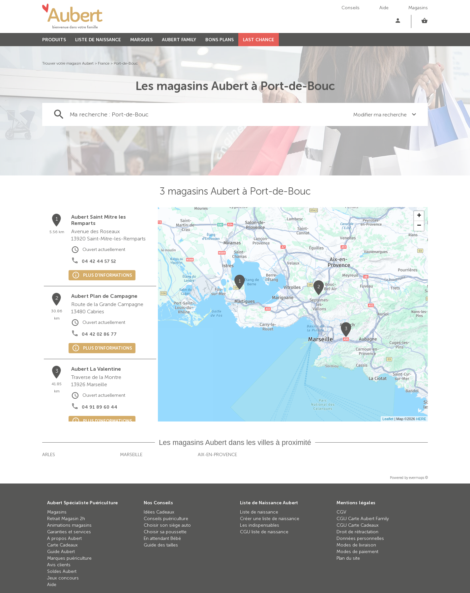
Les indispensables (259, 525)
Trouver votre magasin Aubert (68, 63)
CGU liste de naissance (264, 532)
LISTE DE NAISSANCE (98, 40)
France (103, 63)
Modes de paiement (357, 551)
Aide (384, 8)
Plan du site (348, 558)
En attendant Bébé (162, 538)
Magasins (418, 8)
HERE (421, 419)
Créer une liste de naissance (269, 518)
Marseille (131, 454)
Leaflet (387, 419)
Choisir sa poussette (165, 532)
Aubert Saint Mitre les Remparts (98, 220)
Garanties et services (69, 532)
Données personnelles (360, 538)
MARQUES (141, 40)
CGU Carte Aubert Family (363, 518)
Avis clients (59, 565)
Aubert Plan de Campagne (104, 296)
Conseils (350, 8)
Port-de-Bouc (126, 63)
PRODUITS (54, 40)
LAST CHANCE (258, 40)
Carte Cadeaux (62, 545)
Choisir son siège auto (167, 525)
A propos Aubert (64, 538)
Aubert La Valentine (96, 369)
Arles (48, 454)
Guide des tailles (161, 545)
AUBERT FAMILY (179, 40)
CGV (341, 512)
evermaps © (418, 478)
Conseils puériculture (166, 518)
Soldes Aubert (61, 571)
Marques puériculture (69, 558)
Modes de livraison (356, 545)
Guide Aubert (61, 551)
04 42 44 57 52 (99, 261)
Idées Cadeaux (159, 512)
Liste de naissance (259, 512)
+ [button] (419, 216)
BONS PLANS (219, 40)
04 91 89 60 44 (99, 407)
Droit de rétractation (357, 532)
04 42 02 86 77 (99, 334)
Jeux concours (63, 578)
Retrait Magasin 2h (66, 518)
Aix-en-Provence (217, 454)
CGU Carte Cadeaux (358, 525)
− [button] (419, 226)
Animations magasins (69, 525)
